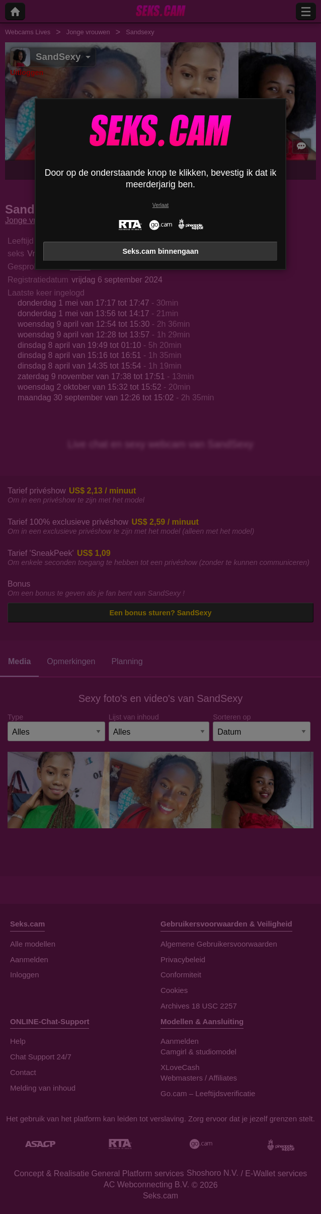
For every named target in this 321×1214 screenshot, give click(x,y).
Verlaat (160, 205)
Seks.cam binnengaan (160, 251)
